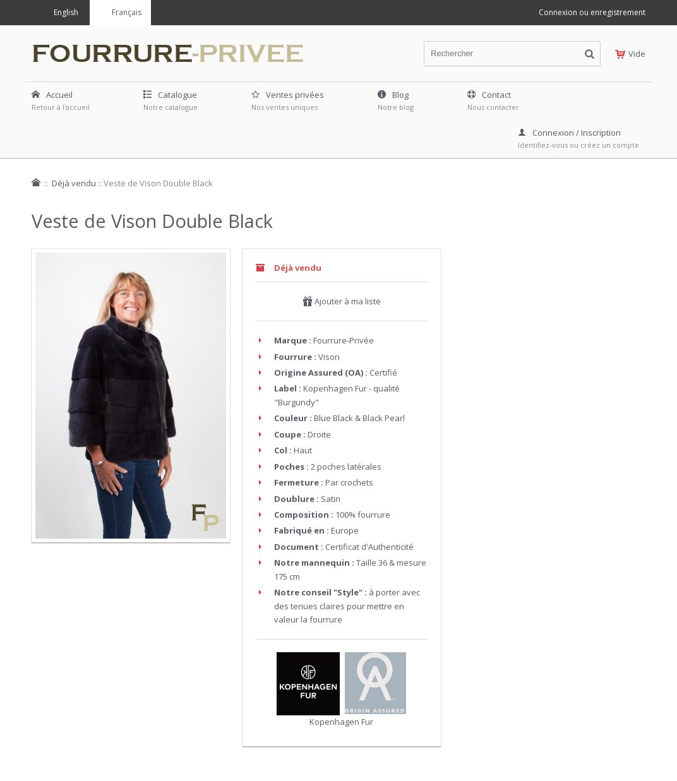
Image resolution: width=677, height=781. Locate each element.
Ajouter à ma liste (342, 301)
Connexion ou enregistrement (592, 12)
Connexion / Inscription (569, 132)
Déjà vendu (74, 183)
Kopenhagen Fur (341, 721)
